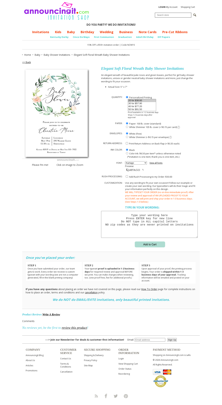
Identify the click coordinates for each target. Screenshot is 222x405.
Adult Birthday (144, 37)
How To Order (149, 293)
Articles (29, 369)
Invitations (40, 32)
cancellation (91, 296)
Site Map (88, 369)
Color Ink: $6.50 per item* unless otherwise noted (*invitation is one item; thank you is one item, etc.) (153, 155)
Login (121, 362)
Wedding (106, 32)
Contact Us (65, 362)
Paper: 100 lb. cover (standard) (143, 123)
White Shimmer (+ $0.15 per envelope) (149, 137)
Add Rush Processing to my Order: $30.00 (149, 176)
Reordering (124, 378)
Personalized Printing (139, 97)
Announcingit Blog (35, 359)
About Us (30, 364)
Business (126, 32)
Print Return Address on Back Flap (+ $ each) (152, 143)
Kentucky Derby (59, 37)
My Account (168, 7)
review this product (74, 332)
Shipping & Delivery (94, 359)
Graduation (125, 37)
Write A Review (51, 318)
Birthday (87, 32)
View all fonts (156, 163)
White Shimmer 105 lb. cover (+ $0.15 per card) (153, 127)
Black (130, 150)
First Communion (104, 37)
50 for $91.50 (142, 109)
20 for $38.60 (142, 100)
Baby (71, 32)
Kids (58, 32)
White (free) (134, 133)
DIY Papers (164, 37)
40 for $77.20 (142, 106)
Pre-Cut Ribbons (174, 32)
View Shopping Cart (128, 367)
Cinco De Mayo (81, 37)
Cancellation (66, 375)
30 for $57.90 (142, 103)
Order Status (124, 372)
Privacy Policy (90, 364)
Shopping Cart (188, 7)
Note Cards (147, 32)
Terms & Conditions (65, 369)
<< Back (26, 62)
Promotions (31, 374)
